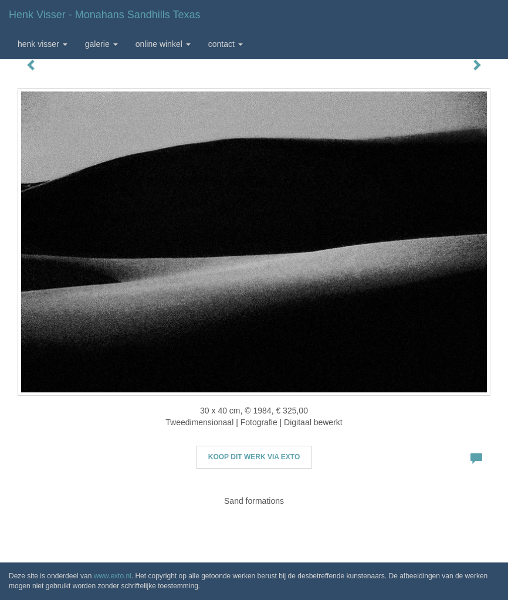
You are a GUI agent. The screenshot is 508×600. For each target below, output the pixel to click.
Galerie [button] (101, 44)
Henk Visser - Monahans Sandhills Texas (105, 15)
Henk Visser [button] (42, 44)
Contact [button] (225, 44)
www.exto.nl (112, 576)
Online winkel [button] (163, 44)
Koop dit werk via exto (254, 457)
